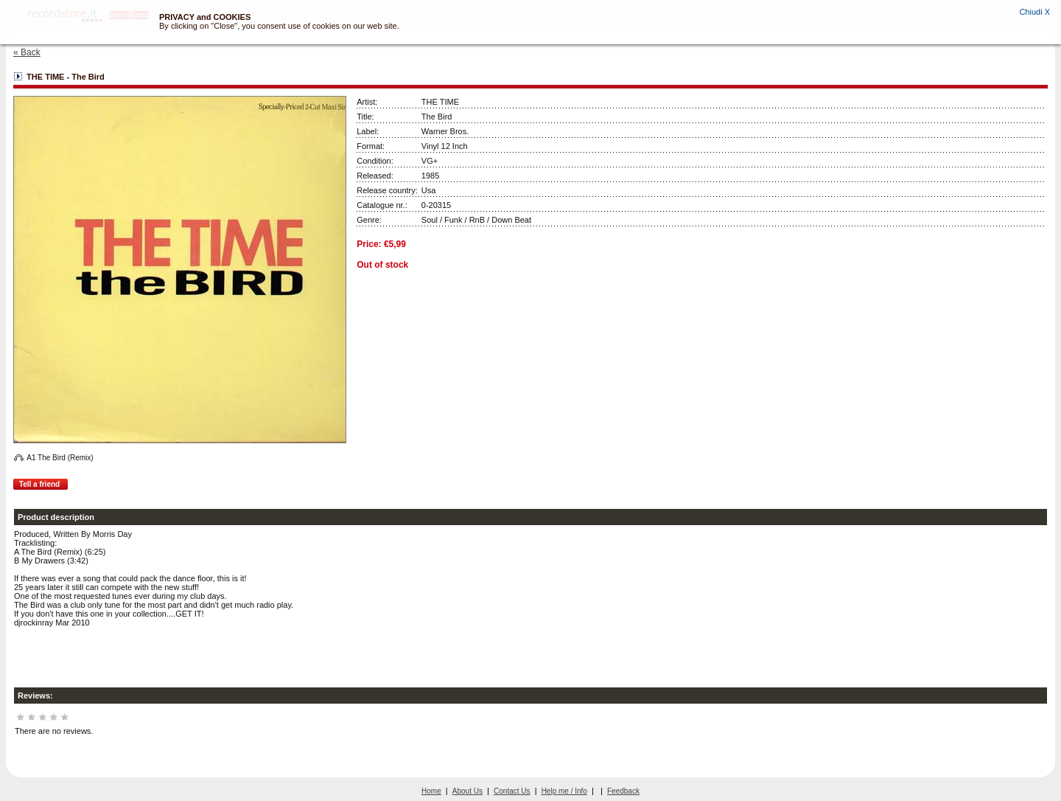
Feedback (623, 791)
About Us (467, 791)
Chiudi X (1034, 11)
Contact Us (512, 791)
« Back (27, 52)
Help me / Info (564, 791)
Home (431, 791)
